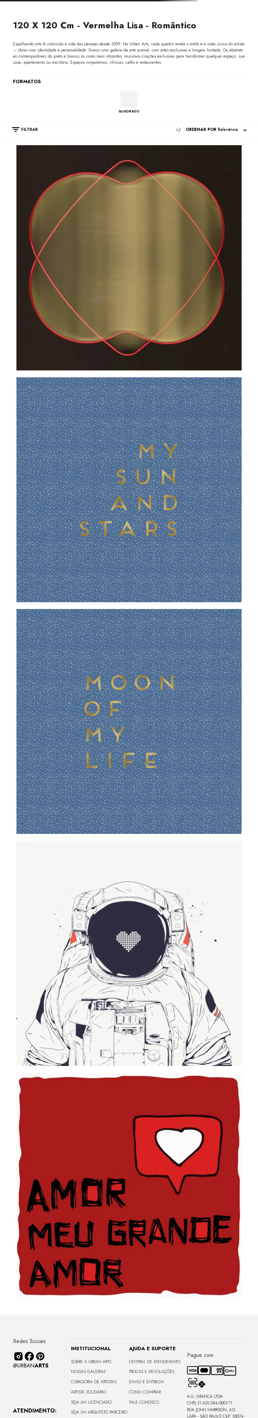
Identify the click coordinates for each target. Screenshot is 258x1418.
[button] (21, 129)
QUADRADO (129, 111)
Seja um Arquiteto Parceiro (99, 1412)
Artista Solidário (88, 1392)
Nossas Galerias (88, 1372)
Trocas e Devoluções (151, 1372)
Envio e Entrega (146, 1382)
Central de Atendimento (154, 1362)
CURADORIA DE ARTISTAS (93, 1382)
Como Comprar (145, 1392)
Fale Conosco (144, 1402)
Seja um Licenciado (91, 1402)
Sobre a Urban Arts (91, 1362)
